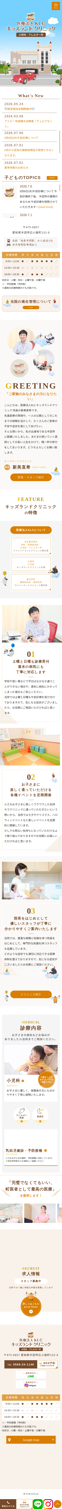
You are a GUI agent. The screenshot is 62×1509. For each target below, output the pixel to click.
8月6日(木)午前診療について (21, 138)
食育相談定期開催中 (19, 109)
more (52, 177)
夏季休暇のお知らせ (16, 167)
